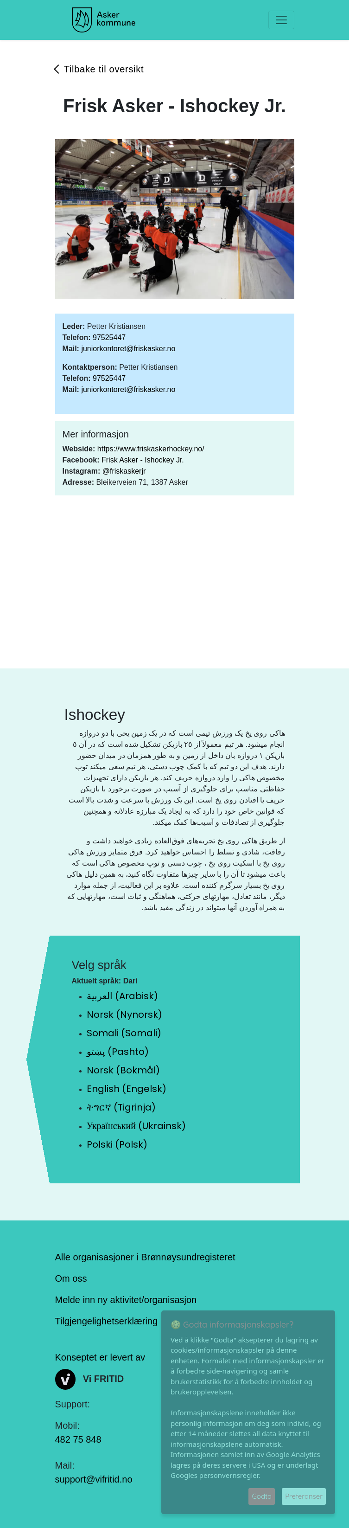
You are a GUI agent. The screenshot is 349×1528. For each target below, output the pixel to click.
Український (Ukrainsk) (136, 1125)
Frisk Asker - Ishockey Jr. (143, 460)
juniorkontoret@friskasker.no (128, 349)
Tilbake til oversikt (104, 69)
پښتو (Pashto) (118, 1051)
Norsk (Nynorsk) (124, 1014)
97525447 (109, 337)
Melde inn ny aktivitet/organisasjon (126, 1300)
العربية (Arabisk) (122, 995)
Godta (262, 1496)
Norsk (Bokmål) (123, 1070)
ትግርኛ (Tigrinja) (121, 1107)
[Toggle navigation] (281, 20)
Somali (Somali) (124, 1033)
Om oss (71, 1278)
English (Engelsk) (126, 1088)
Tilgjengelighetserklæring (106, 1321)
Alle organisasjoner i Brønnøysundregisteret (145, 1257)
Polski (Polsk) (117, 1144)
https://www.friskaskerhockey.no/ (150, 449)
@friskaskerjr (124, 471)
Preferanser (304, 1496)
